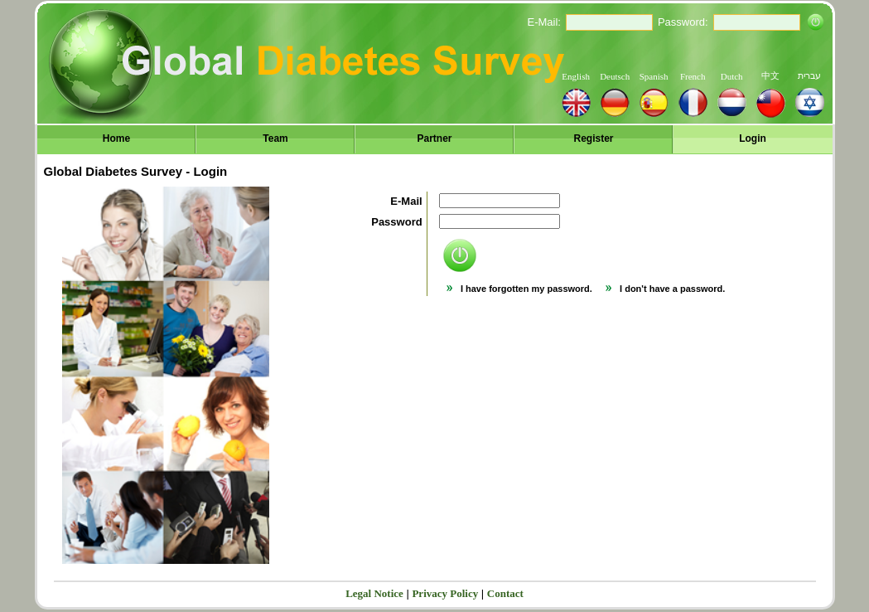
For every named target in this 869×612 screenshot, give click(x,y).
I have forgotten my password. (519, 289)
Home (116, 138)
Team (275, 138)
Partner (434, 138)
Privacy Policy (445, 593)
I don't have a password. (665, 289)
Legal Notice (374, 593)
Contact (505, 593)
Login (752, 138)
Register (593, 138)
